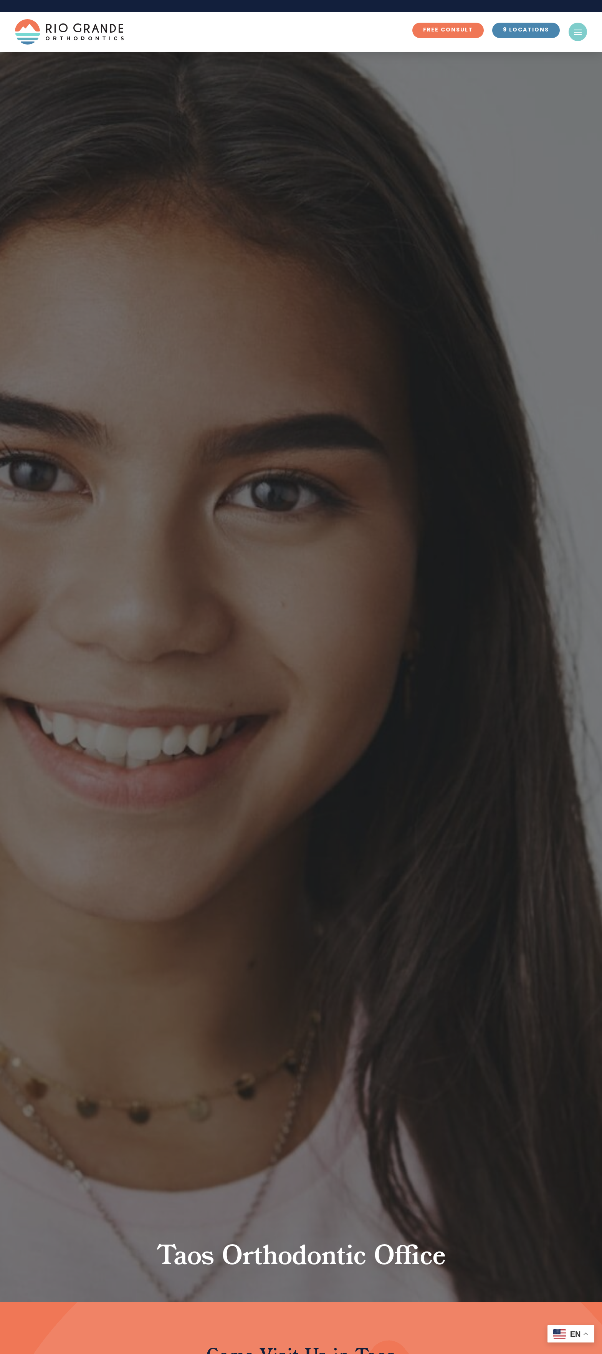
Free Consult (448, 30)
